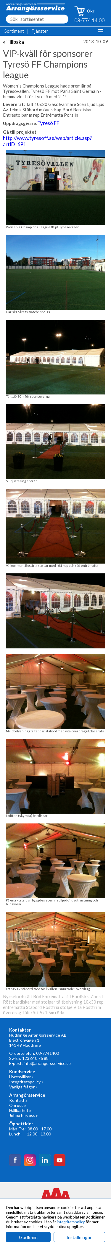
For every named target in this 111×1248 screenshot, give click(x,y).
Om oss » (17, 1105)
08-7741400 (47, 1053)
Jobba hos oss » (23, 1115)
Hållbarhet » (20, 1110)
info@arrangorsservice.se (47, 1063)
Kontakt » (18, 1100)
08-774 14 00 (89, 20)
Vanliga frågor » (23, 1086)
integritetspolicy (71, 1221)
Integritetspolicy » (26, 1081)
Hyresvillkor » (21, 1076)
